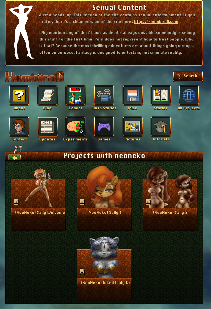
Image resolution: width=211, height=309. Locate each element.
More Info (38, 212)
